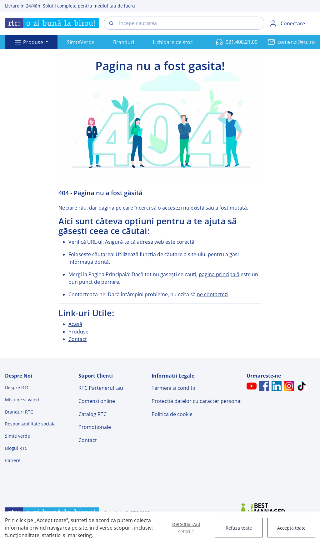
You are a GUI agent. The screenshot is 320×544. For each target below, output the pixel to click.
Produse (78, 331)
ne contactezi (212, 294)
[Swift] (52, 23)
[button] (31, 42)
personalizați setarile (186, 528)
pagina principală (219, 274)
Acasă (75, 324)
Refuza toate (239, 528)
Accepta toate (291, 528)
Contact (77, 339)
